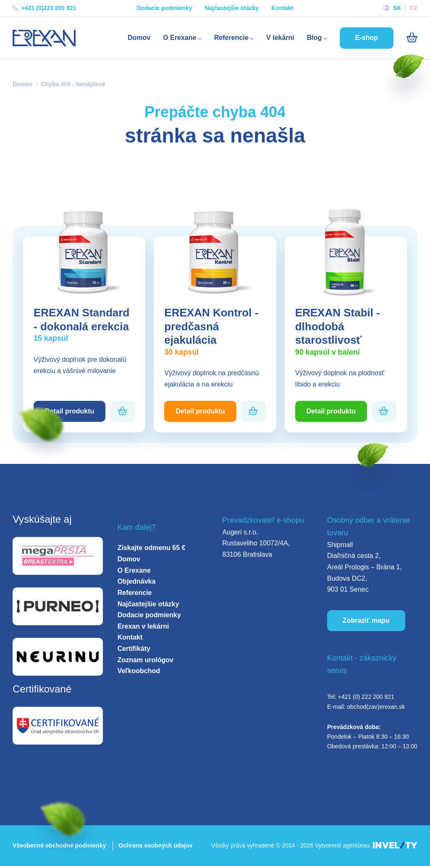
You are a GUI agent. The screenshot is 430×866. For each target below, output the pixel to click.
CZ (413, 8)
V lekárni (280, 37)
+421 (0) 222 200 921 (366, 696)
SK (397, 8)
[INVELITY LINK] (395, 845)
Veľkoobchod (139, 670)
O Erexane (182, 37)
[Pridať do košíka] (122, 411)
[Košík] (411, 37)
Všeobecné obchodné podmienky (59, 845)
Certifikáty (134, 648)
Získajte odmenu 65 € (152, 547)
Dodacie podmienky (164, 8)
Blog (317, 37)
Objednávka (137, 581)
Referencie (234, 37)
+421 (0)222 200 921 (44, 8)
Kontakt (282, 8)
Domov (139, 37)
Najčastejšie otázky (232, 8)
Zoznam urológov (145, 659)
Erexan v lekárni (143, 626)
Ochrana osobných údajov (156, 845)
